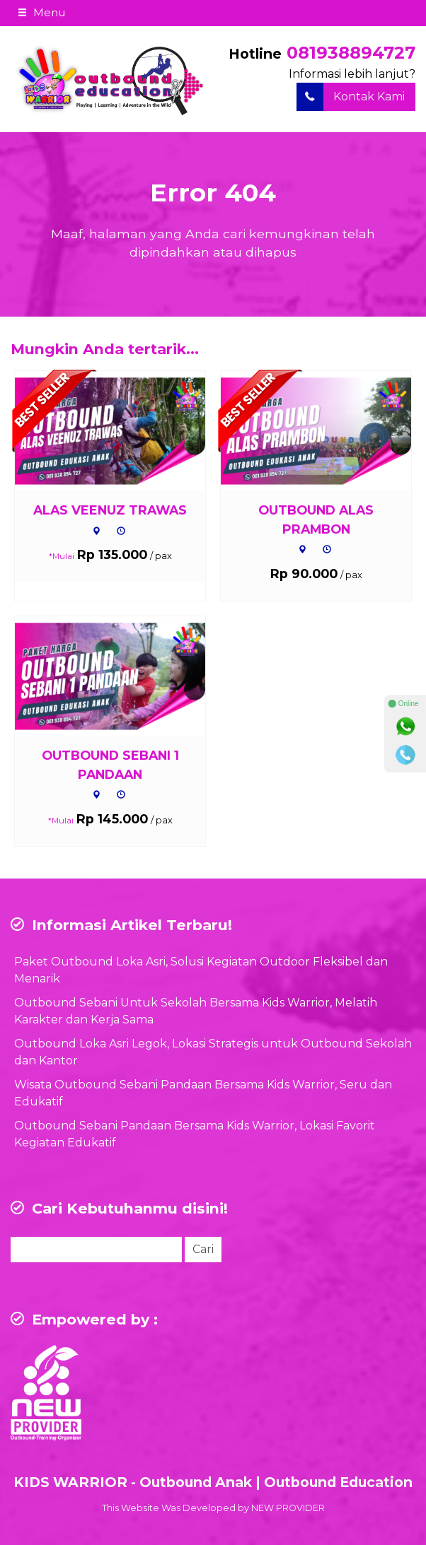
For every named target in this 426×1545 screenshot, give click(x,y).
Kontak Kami (351, 97)
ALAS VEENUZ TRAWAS (110, 510)
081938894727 (351, 52)
